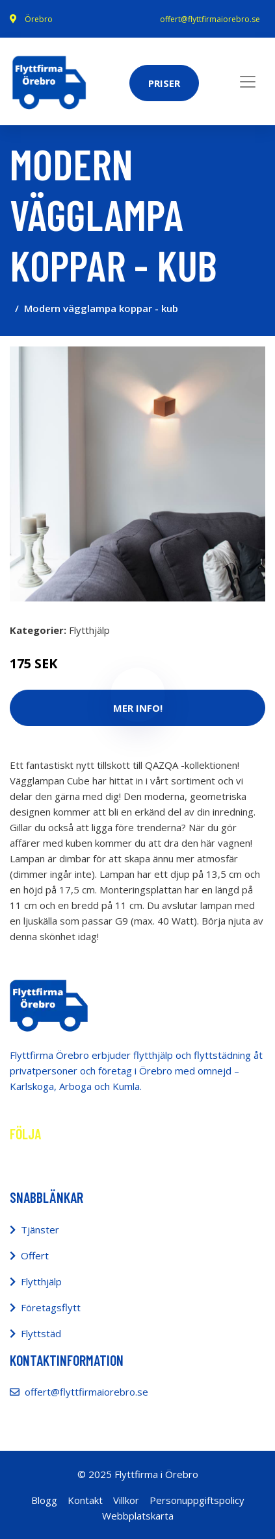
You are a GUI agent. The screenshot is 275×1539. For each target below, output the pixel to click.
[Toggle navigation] (247, 81)
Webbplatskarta (138, 1515)
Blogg (44, 1500)
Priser (164, 83)
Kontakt (85, 1500)
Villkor (126, 1500)
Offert (35, 1255)
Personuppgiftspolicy (197, 1500)
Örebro (39, 19)
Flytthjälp (89, 630)
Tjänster (40, 1229)
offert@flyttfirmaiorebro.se (210, 19)
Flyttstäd (41, 1333)
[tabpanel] (137, 473)
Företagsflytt (51, 1307)
